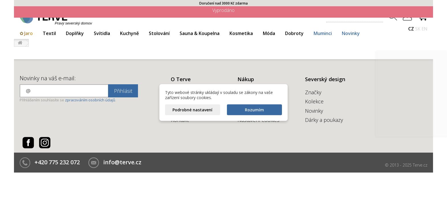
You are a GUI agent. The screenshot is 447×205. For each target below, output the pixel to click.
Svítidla (102, 33)
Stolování (159, 33)
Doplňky (75, 33)
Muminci (323, 33)
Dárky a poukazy (324, 119)
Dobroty (294, 33)
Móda (269, 33)
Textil (49, 33)
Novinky (351, 33)
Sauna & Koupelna (200, 33)
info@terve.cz (122, 162)
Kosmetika (241, 33)
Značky (313, 92)
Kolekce (314, 101)
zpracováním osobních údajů (90, 99)
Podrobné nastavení (192, 109)
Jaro (28, 33)
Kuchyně (129, 33)
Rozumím (254, 109)
